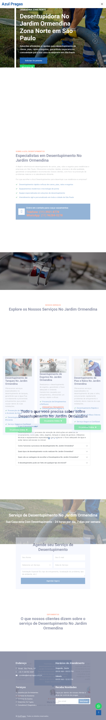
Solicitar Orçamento (33, 61)
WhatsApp (27, 67)
